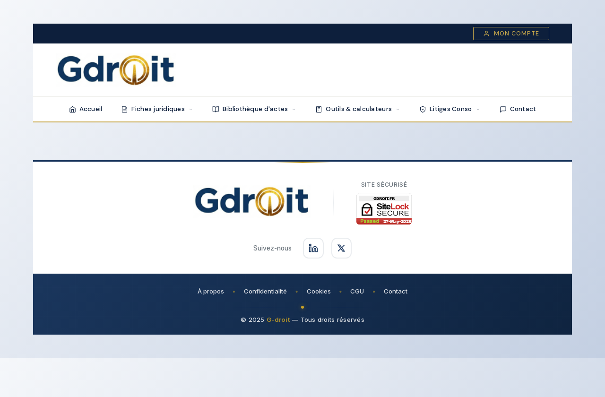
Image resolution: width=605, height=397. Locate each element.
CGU (357, 291)
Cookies (319, 291)
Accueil (86, 109)
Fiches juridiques (157, 109)
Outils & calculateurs (357, 109)
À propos (210, 291)
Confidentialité (265, 291)
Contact (518, 109)
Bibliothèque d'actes (254, 109)
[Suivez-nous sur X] (341, 248)
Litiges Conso (450, 109)
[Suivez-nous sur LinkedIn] (313, 248)
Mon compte (511, 33)
